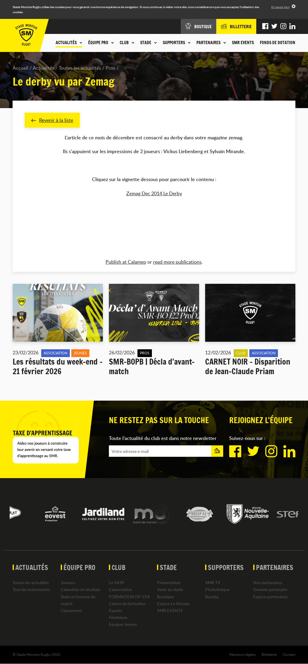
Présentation (168, 583)
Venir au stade (170, 590)
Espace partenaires (270, 596)
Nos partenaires (267, 583)
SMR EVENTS (243, 43)
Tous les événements (31, 590)
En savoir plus (280, 7)
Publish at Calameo (126, 262)
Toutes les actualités (80, 68)
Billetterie (269, 654)
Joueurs (68, 583)
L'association (120, 590)
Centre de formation (127, 603)
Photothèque (217, 590)
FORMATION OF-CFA (129, 596)
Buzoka (212, 596)
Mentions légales (242, 654)
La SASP (117, 583)
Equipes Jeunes (123, 624)
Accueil (20, 68)
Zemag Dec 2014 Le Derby (154, 193)
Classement (71, 610)
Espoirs (115, 610)
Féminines (118, 617)
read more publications (177, 262)
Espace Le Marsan (173, 603)
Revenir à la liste (52, 120)
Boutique (165, 596)
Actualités (43, 68)
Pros (110, 68)
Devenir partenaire (270, 590)
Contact (289, 654)
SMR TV (212, 583)
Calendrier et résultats (80, 590)
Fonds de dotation (277, 43)
